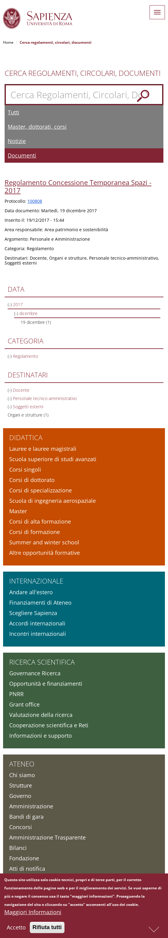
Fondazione (24, 858)
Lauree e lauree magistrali (42, 448)
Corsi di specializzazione (40, 490)
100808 (34, 201)
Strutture (20, 785)
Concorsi (20, 827)
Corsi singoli (25, 469)
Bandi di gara (26, 816)
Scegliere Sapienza (33, 613)
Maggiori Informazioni (32, 914)
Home (8, 42)
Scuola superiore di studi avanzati (52, 459)
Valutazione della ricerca (40, 714)
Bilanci (18, 847)
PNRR (16, 694)
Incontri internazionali (37, 633)
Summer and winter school (44, 542)
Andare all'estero (31, 592)
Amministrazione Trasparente (47, 837)
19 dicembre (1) (36, 322)
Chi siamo (22, 775)
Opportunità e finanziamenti (45, 683)
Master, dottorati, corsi (37, 126)
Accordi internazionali (37, 623)
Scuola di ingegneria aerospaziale (52, 500)
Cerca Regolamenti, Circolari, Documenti (83, 73)
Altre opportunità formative (44, 552)
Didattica (25, 437)
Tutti (13, 112)
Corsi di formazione (34, 532)
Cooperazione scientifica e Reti (48, 725)
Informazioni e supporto (40, 735)
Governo (20, 795)
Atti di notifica (27, 868)
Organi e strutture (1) (28, 415)
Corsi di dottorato (32, 480)
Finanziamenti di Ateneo (40, 602)
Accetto (16, 929)
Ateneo (21, 763)
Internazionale (36, 580)
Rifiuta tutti (47, 929)
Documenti (22, 155)
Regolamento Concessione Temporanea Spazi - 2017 (78, 186)
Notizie (17, 141)
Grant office (24, 704)
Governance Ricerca (35, 673)
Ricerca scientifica (42, 661)
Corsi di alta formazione (40, 521)
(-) (10, 304)
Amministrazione (31, 806)
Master (18, 511)
